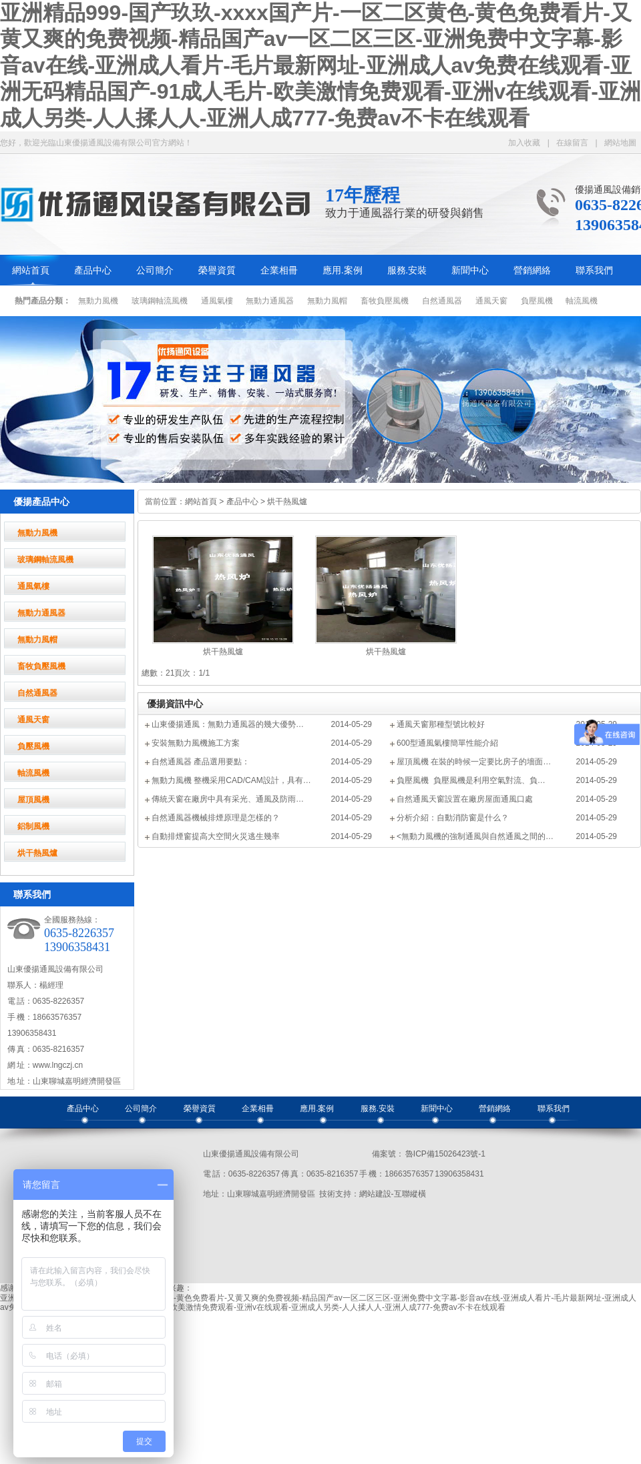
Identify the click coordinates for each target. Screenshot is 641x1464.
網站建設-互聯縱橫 (392, 1194)
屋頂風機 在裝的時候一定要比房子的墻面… (474, 761)
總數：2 (156, 673)
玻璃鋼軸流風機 (160, 300)
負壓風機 (537, 300)
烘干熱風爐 (37, 853)
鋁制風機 (33, 826)
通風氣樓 (217, 300)
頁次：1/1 (192, 673)
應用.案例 (343, 270)
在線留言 (572, 142)
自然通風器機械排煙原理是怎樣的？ (216, 817)
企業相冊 (279, 270)
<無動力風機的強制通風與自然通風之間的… (475, 836)
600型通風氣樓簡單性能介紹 (447, 743)
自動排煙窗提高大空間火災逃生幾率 (216, 836)
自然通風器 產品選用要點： (201, 761)
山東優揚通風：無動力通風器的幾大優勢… (228, 724)
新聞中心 (470, 270)
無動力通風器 (270, 300)
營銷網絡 (532, 270)
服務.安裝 (407, 270)
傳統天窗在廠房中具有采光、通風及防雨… (228, 799)
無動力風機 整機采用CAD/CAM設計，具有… (231, 780)
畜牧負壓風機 (385, 300)
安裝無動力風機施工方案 (196, 743)
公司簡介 (155, 270)
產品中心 (93, 270)
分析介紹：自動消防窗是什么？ (453, 817)
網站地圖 (620, 142)
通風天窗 (491, 300)
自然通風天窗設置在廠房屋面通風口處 (465, 799)
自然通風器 (442, 300)
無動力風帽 (327, 300)
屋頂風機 (33, 799)
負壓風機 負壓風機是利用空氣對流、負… (471, 780)
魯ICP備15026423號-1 (444, 1154)
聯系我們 (594, 270)
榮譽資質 (217, 270)
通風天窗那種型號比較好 (441, 724)
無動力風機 (98, 300)
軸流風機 (582, 300)
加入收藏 (524, 142)
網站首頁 (30, 270)
